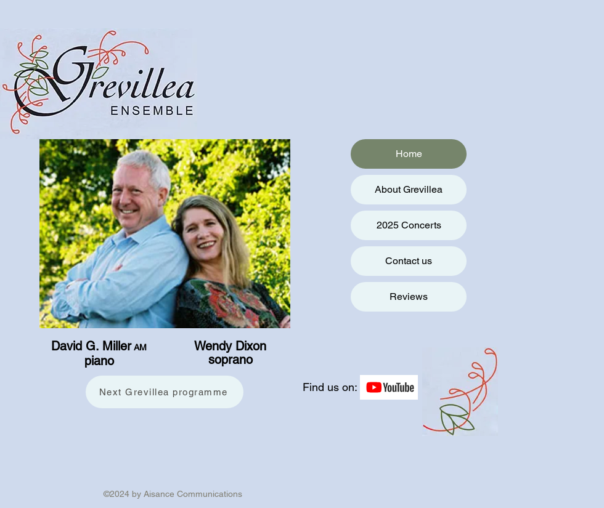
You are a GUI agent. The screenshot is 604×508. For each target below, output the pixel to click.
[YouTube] (389, 387)
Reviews (409, 296)
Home (409, 153)
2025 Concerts (409, 225)
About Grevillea (409, 189)
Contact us (408, 261)
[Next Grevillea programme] (164, 392)
